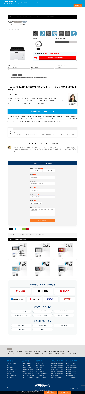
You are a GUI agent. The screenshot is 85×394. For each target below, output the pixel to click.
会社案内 (80, 1)
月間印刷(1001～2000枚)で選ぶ (71, 369)
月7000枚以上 (43, 329)
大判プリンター (19, 353)
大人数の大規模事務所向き (64, 311)
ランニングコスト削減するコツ (27, 373)
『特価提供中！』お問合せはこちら (57, 57)
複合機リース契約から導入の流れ (28, 375)
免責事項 (42, 388)
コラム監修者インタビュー (12, 369)
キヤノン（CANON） (40, 369)
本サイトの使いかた (10, 377)
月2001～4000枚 (63, 325)
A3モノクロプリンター (17, 21)
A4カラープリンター (46, 351)
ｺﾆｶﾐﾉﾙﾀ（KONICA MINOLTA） (42, 373)
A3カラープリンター (55, 351)
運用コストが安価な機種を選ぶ (57, 373)
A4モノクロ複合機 (28, 351)
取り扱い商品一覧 (39, 363)
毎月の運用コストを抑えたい (24, 234)
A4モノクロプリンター (64, 351)
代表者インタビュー (10, 367)
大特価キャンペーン (58, 1)
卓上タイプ (38, 234)
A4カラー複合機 (10, 351)
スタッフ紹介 (9, 373)
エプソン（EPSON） (40, 365)
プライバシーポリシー (50, 388)
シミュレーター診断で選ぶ (71, 377)
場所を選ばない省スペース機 (21, 315)
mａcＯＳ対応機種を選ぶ (55, 375)
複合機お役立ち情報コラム (27, 363)
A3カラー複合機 (19, 351)
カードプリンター (49, 353)
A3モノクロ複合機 (37, 351)
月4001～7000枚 (21, 329)
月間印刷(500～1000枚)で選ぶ (71, 367)
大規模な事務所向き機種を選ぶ (57, 367)
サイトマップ (37, 388)
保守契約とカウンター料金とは (27, 371)
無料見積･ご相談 (78, 5)
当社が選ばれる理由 (10, 371)
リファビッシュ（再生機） (71, 353)
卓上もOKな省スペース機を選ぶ (57, 369)
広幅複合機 (28, 353)
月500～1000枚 (21, 325)
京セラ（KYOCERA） (40, 371)
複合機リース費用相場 (26, 365)
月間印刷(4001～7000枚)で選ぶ (71, 373)
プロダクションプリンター (39, 353)
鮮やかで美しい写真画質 (21, 311)
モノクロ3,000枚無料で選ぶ (71, 365)
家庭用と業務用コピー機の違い (27, 369)
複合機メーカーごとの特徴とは (27, 377)
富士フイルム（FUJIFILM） (41, 377)
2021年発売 (42, 234)
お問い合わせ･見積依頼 (11, 363)
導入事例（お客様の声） (11, 375)
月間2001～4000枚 (33, 234)
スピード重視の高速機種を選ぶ (57, 365)
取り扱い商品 (39, 1)
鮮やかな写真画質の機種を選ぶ (57, 363)
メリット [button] (10, 128)
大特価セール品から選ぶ (70, 363)
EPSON (10, 21)
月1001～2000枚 (42, 325)
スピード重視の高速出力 (42, 311)
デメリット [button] (15, 128)
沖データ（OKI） (39, 367)
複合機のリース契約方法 (26, 367)
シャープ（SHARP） (40, 375)
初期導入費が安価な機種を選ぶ (57, 371)
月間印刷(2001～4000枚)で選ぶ (71, 371)
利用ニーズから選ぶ (48, 1)
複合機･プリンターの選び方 (70, 1)
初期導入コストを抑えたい (15, 234)
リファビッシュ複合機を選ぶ (56, 377)
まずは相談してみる (64, 392)
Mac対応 (24, 21)
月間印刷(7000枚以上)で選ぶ (71, 375)
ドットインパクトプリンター (60, 353)
